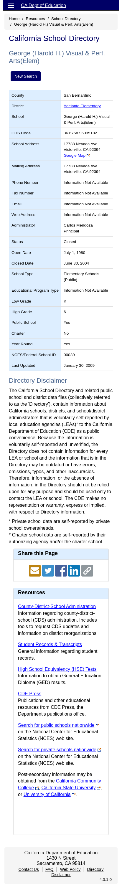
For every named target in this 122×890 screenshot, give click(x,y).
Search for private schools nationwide (57, 749)
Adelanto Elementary (82, 106)
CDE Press (29, 693)
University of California (47, 794)
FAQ (49, 869)
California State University (69, 787)
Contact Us (29, 869)
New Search (25, 76)
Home (14, 18)
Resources (35, 18)
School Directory (66, 18)
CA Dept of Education (43, 5)
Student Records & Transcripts (50, 644)
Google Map (74, 155)
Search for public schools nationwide (56, 725)
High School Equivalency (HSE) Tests (57, 669)
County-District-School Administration (57, 606)
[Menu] (10, 5)
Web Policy (70, 869)
